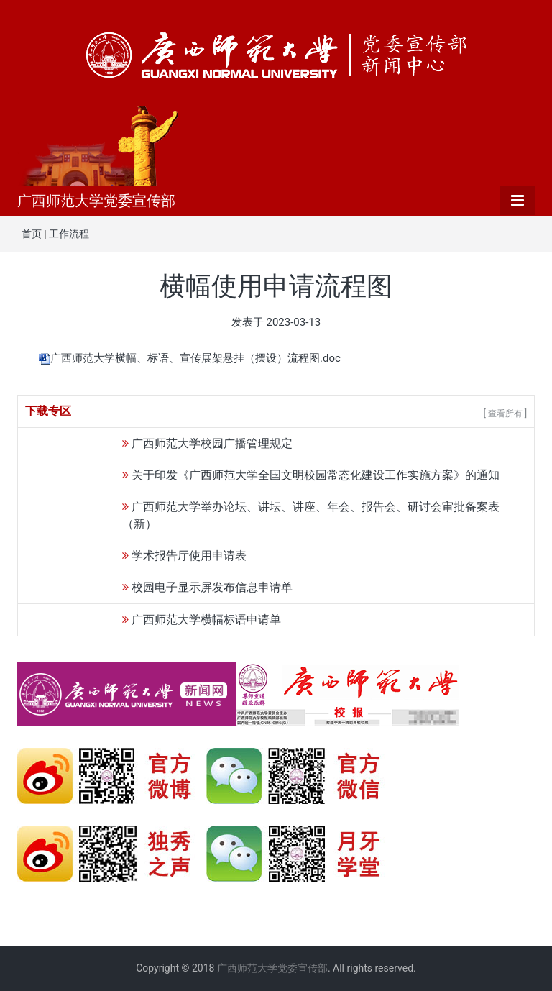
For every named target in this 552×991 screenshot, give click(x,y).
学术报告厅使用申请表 (189, 555)
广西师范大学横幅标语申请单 (206, 619)
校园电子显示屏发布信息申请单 (212, 587)
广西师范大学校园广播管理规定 (212, 443)
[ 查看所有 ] (505, 413)
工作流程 (69, 233)
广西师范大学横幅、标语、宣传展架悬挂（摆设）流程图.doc (195, 358)
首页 (32, 233)
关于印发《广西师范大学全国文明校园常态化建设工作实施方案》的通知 (316, 475)
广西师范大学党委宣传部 (96, 200)
